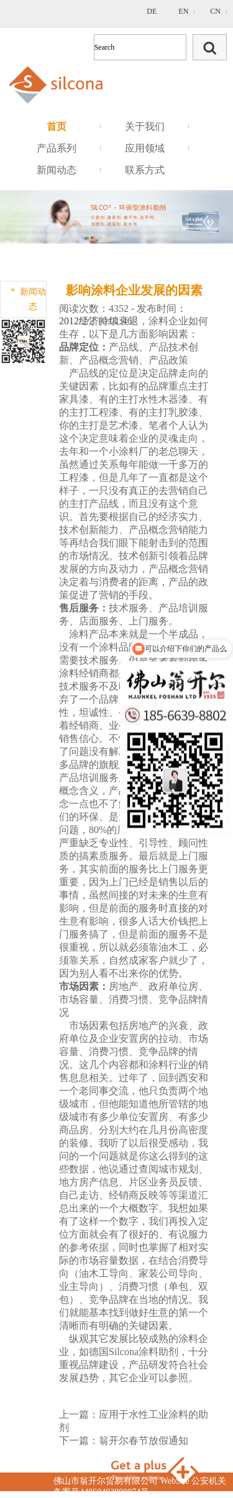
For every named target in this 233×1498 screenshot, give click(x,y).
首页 (56, 126)
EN (183, 11)
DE (152, 11)
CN (215, 11)
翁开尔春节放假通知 (143, 1440)
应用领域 (145, 148)
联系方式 (145, 170)
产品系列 (56, 148)
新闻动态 (56, 170)
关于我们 (145, 126)
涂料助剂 (158, 1351)
